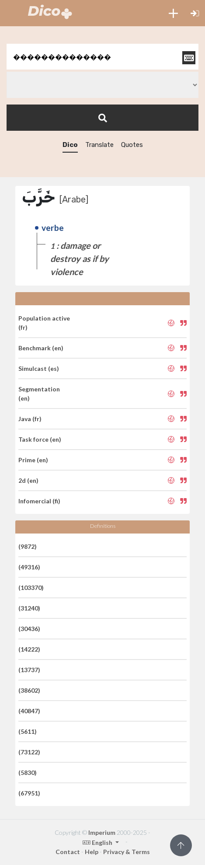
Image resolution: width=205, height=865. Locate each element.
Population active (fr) (44, 322)
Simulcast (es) (38, 368)
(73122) (29, 752)
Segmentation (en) (39, 393)
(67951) (29, 793)
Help (91, 851)
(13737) (29, 669)
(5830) (27, 772)
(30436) (29, 628)
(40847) (29, 711)
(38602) (29, 690)
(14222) (29, 649)
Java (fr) (30, 418)
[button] (173, 13)
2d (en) (28, 480)
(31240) (29, 608)
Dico (70, 145)
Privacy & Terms (126, 851)
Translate (99, 145)
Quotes (132, 145)
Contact (68, 851)
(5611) (27, 731)
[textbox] (102, 57)
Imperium (101, 832)
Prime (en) (33, 460)
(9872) (27, 546)
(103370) (31, 587)
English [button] (98, 842)
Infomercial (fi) (39, 501)
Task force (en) (39, 439)
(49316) (29, 567)
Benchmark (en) (40, 348)
